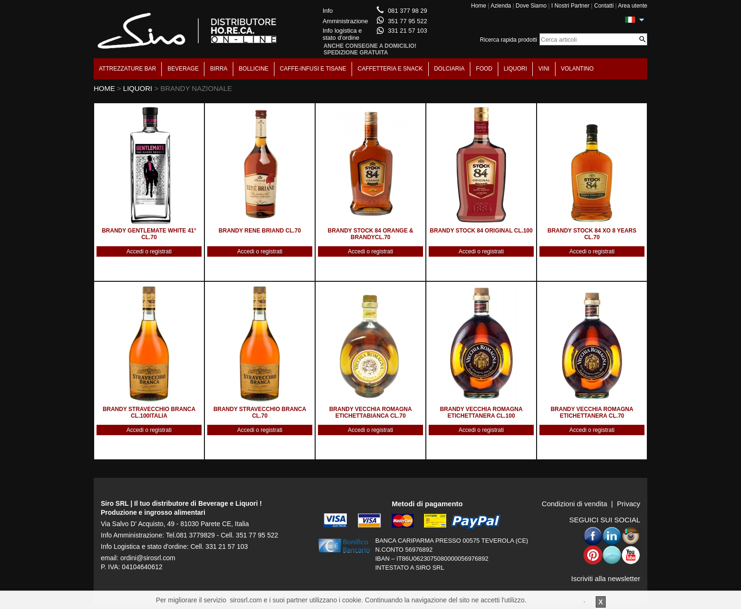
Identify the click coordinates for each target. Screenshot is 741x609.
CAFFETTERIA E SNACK (390, 68)
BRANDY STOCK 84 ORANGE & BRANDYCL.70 (371, 234)
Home (478, 5)
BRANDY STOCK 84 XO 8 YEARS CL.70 (591, 234)
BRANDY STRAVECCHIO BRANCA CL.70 (259, 412)
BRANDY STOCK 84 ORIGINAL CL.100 (481, 230)
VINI (543, 68)
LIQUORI (515, 68)
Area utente (632, 5)
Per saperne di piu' (555, 600)
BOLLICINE (254, 68)
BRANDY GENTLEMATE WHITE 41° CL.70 (149, 234)
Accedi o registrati (148, 251)
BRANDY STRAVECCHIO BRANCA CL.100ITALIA (149, 412)
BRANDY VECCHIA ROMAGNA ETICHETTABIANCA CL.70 (370, 412)
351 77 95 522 (407, 21)
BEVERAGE (183, 68)
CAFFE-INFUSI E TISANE (313, 68)
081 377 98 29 (407, 10)
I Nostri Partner (570, 5)
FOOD (484, 68)
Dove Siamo (531, 5)
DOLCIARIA (449, 68)
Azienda (501, 5)
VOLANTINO (577, 68)
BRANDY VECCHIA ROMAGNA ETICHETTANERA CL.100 (481, 412)
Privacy (628, 504)
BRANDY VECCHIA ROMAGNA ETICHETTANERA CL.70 (592, 412)
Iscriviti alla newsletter (605, 578)
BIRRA (219, 68)
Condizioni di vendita (574, 504)
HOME (104, 88)
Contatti (603, 5)
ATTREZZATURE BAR (127, 68)
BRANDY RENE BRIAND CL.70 (260, 230)
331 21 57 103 (407, 30)
